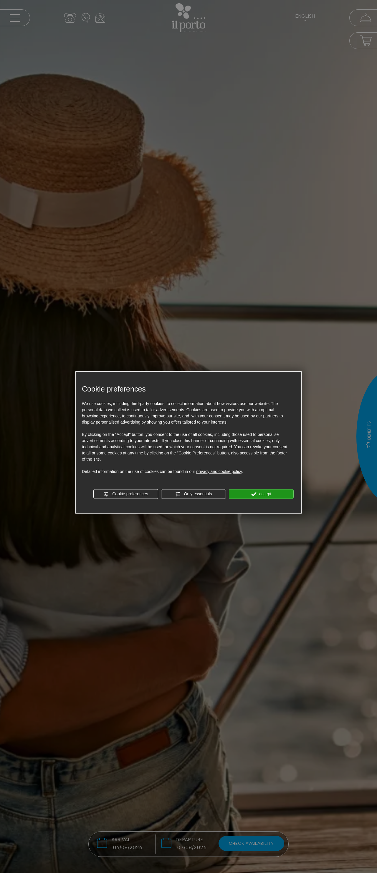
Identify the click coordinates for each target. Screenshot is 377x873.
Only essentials (193, 494)
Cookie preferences (125, 494)
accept (261, 494)
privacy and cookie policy (219, 471)
